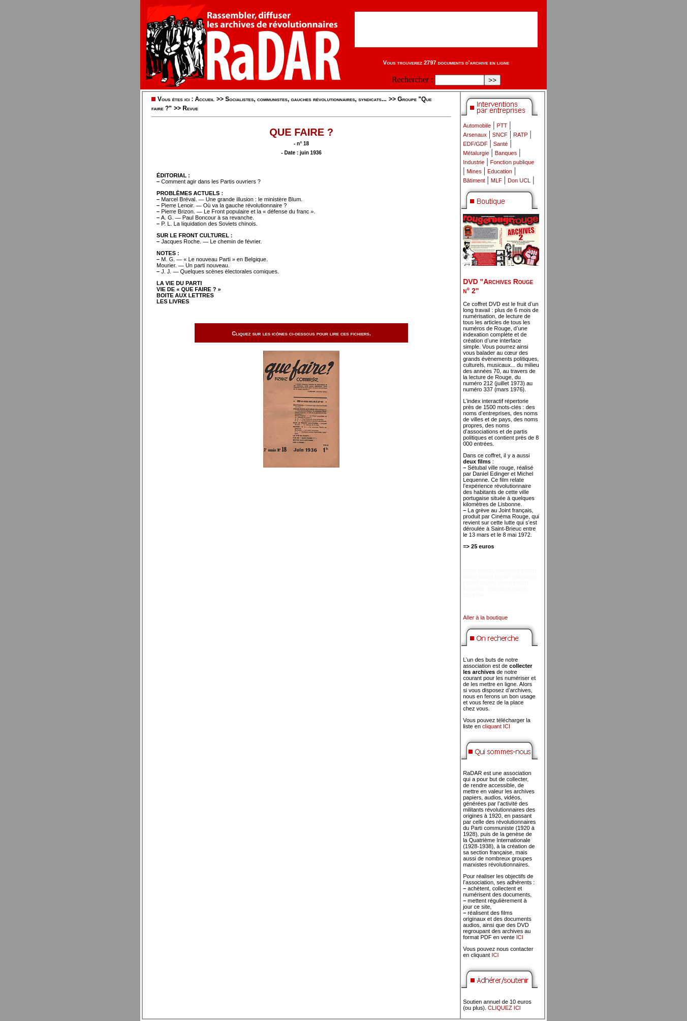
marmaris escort (516, 570)
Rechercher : (412, 79)
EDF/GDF (475, 144)
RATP (520, 135)
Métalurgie (476, 153)
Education (499, 171)
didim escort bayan (486, 576)
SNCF (500, 135)
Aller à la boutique (485, 617)
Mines (473, 171)
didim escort (478, 570)
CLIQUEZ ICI (504, 1008)
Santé (500, 144)
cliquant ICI (496, 726)
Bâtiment (474, 180)
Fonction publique (512, 162)
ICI (519, 937)
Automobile (477, 125)
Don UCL (519, 180)
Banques (506, 153)
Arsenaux (474, 135)
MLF (496, 180)
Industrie (473, 162)
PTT (501, 125)
